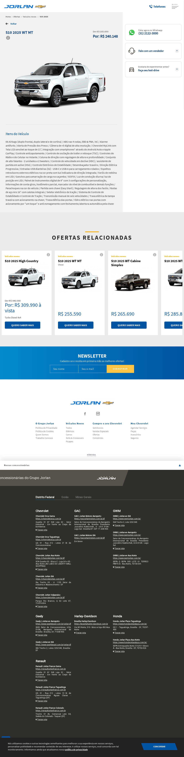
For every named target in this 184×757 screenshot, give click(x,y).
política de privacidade (76, 749)
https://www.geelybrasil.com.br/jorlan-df (53, 624)
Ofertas (17, 17)
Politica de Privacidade (46, 427)
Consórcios (98, 438)
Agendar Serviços (139, 427)
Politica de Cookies (45, 431)
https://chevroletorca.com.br (48, 519)
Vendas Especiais (101, 431)
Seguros (134, 438)
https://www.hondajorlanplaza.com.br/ (130, 624)
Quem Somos (42, 434)
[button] (153, 32)
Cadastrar (120, 368)
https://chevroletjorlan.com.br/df (50, 558)
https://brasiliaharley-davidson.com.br (91, 624)
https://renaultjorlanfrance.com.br (51, 669)
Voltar (13, 23)
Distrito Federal (45, 497)
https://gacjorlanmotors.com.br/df (89, 519)
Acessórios (136, 434)
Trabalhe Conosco (44, 438)
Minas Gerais (83, 497)
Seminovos (98, 427)
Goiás (64, 497)
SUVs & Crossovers (75, 438)
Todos (69, 427)
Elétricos (70, 431)
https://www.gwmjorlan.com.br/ (127, 519)
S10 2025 (43, 17)
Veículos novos (29, 17)
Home (8, 17)
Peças (133, 431)
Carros (69, 434)
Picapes (69, 441)
